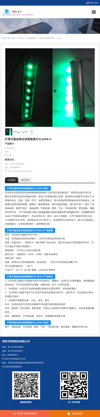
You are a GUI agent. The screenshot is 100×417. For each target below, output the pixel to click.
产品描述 (12, 180)
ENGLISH (92, 3)
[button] (94, 11)
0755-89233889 (25, 413)
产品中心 (21, 38)
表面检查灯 (32, 38)
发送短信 (75, 413)
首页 (13, 38)
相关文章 (25, 180)
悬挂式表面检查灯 (47, 38)
